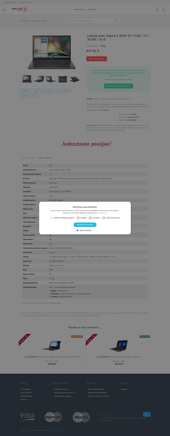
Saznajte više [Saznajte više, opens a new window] (102, 213)
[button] (85, 230)
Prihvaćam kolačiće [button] (85, 225)
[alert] (85, 218)
